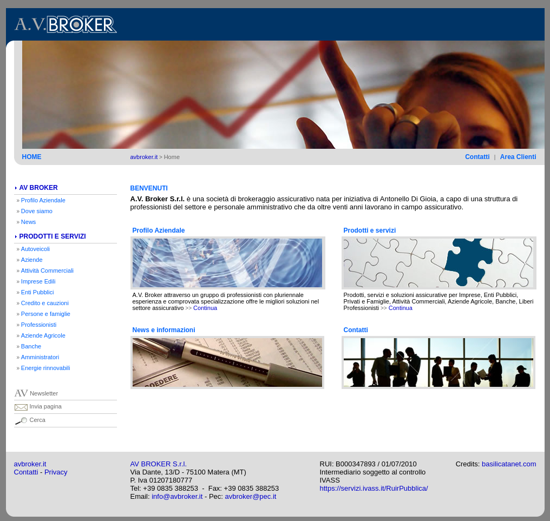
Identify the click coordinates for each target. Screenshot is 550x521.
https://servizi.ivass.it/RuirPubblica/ (374, 488)
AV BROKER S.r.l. (158, 464)
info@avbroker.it (177, 496)
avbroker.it (30, 464)
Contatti (26, 472)
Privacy (56, 472)
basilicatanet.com (509, 464)
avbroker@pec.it (251, 496)
